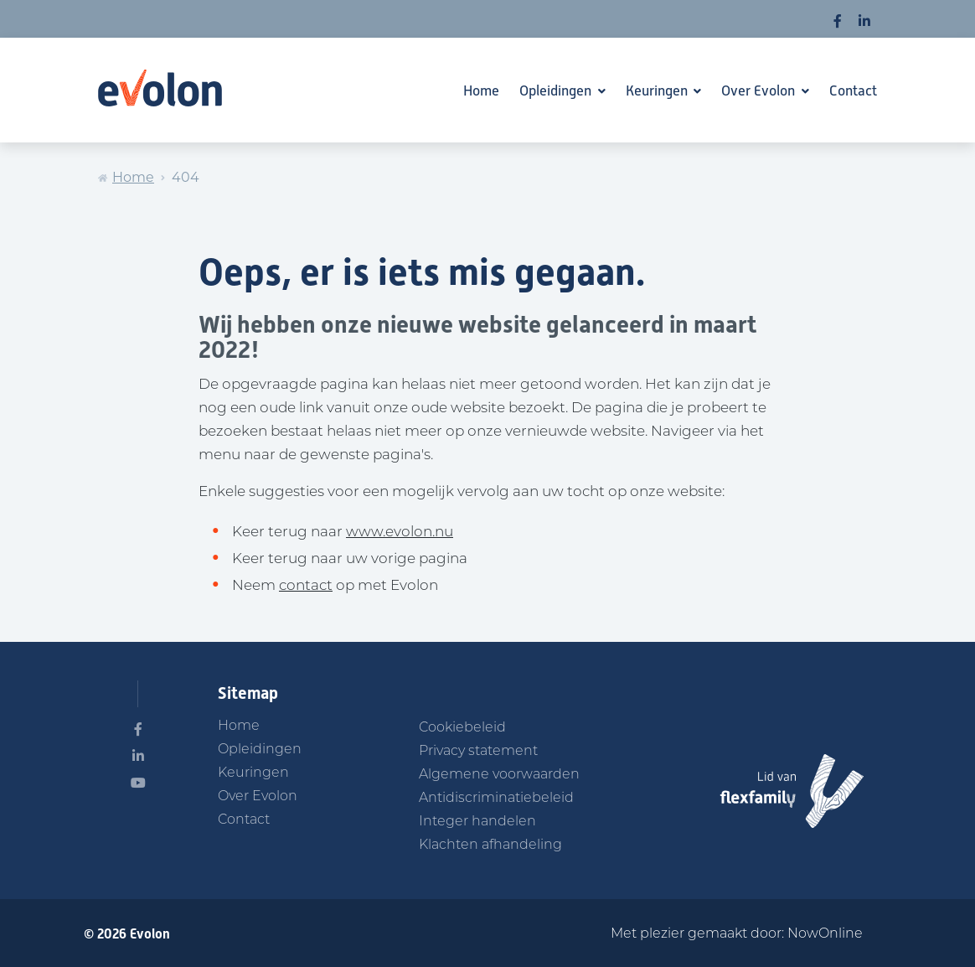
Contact (853, 91)
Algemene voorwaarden (499, 775)
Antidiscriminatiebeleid (496, 798)
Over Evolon (759, 91)
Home (481, 91)
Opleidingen (557, 91)
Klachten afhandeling (490, 845)
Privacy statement (478, 751)
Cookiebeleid (462, 728)
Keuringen (658, 91)
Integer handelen (477, 822)
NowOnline (825, 934)
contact (306, 586)
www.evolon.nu (399, 532)
